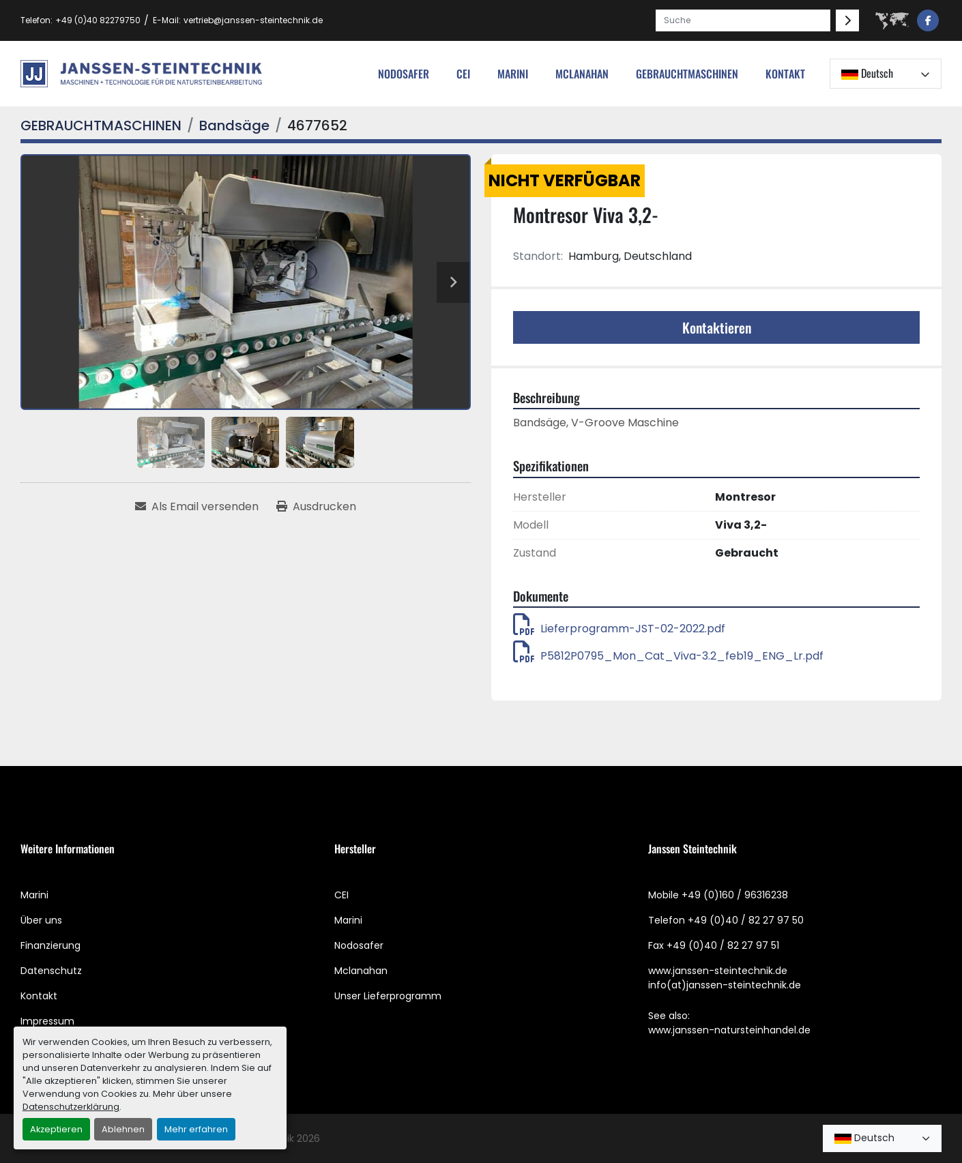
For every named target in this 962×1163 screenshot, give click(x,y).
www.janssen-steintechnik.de (717, 970)
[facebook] (928, 20)
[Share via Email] (196, 507)
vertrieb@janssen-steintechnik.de (253, 20)
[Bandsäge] (234, 125)
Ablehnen (123, 1129)
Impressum (47, 1021)
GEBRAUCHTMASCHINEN (687, 73)
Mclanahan (361, 970)
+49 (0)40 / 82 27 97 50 (746, 920)
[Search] (743, 20)
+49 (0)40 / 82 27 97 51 (723, 945)
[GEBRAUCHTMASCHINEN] (100, 125)
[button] (687, 73)
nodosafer (403, 73)
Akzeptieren (56, 1129)
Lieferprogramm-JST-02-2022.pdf (619, 628)
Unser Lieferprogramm (387, 996)
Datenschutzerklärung (71, 1107)
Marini (512, 73)
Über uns (41, 920)
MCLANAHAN (582, 73)
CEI (341, 895)
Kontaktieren (716, 327)
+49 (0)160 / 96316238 (735, 895)
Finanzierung (50, 945)
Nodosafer (358, 945)
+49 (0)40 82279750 (98, 20)
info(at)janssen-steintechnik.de (724, 985)
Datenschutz (51, 970)
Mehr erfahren (196, 1129)
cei (463, 73)
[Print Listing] (316, 507)
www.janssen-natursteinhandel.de (729, 1030)
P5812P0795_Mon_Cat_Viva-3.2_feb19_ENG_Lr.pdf (668, 656)
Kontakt (785, 73)
